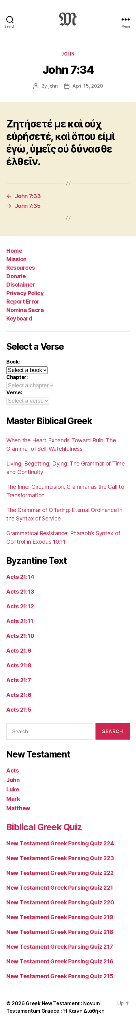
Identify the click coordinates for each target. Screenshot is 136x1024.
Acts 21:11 (19, 621)
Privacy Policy (25, 293)
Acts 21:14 (20, 577)
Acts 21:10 (20, 636)
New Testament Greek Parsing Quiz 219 (59, 917)
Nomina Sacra (25, 310)
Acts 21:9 (18, 650)
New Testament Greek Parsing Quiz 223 (60, 858)
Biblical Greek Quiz (44, 827)
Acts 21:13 (20, 591)
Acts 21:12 (20, 606)
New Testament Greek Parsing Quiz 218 (59, 932)
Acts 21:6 (18, 695)
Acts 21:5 (18, 709)
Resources (20, 267)
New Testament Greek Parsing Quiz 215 (59, 976)
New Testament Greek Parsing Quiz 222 (59, 873)
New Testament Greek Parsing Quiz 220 (60, 902)
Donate (15, 276)
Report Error (22, 301)
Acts (12, 770)
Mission (16, 259)
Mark (13, 798)
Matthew (18, 808)
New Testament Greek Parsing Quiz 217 (59, 946)
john (53, 86)
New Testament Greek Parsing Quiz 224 (60, 843)
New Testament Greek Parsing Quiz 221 (59, 887)
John (67, 54)
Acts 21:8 (18, 665)
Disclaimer (20, 284)
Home (14, 250)
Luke (12, 789)
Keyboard (19, 318)
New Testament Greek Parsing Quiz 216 (59, 961)
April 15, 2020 (88, 86)
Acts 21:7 (18, 680)
